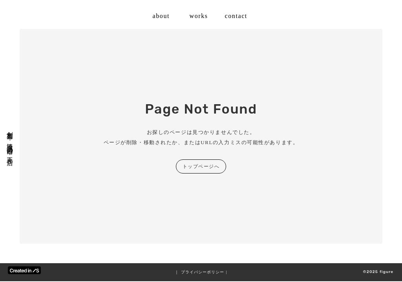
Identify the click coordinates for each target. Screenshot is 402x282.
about (161, 16)
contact (236, 16)
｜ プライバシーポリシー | (201, 272)
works (199, 16)
